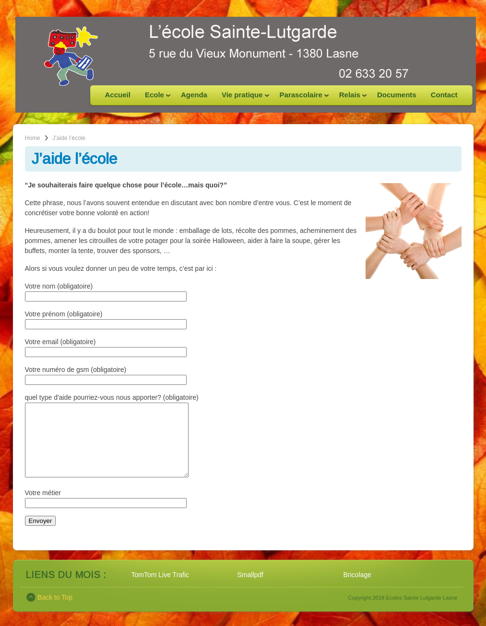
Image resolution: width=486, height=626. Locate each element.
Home (32, 138)
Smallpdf (250, 589)
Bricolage (357, 589)
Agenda (194, 95)
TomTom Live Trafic (160, 589)
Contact (444, 95)
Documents (396, 95)
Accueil (117, 95)
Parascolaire (301, 98)
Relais (349, 98)
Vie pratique (242, 98)
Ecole (154, 98)
